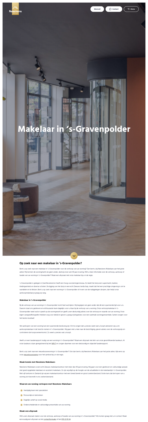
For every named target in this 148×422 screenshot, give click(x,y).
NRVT (54, 343)
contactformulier (50, 419)
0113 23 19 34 (66, 419)
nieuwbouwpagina (31, 354)
